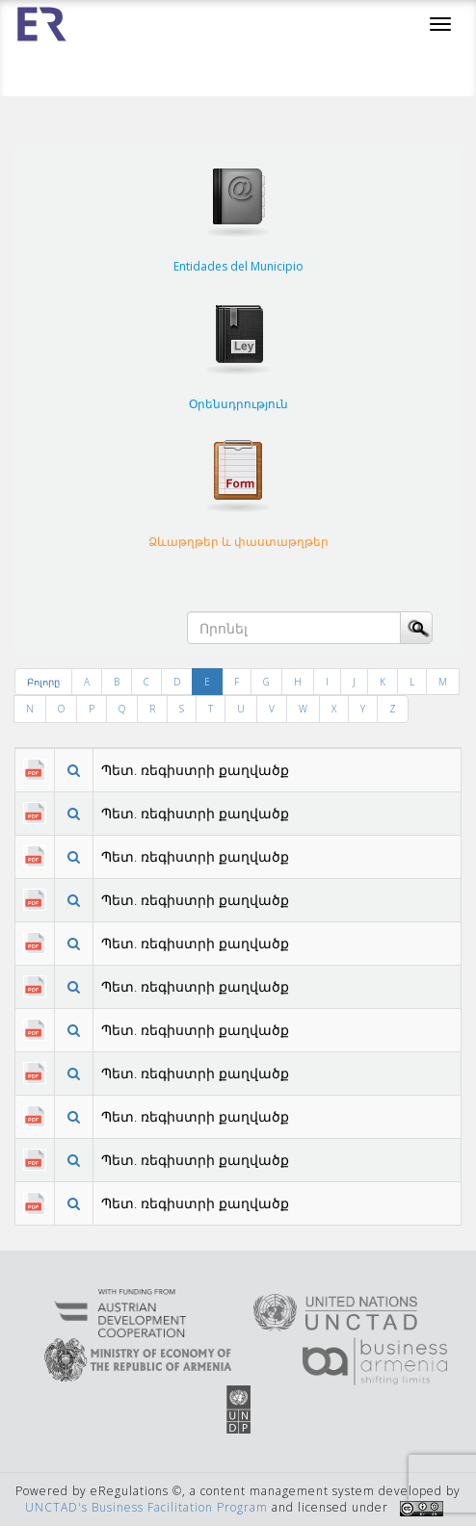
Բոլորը (43, 681)
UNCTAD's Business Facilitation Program (146, 1507)
